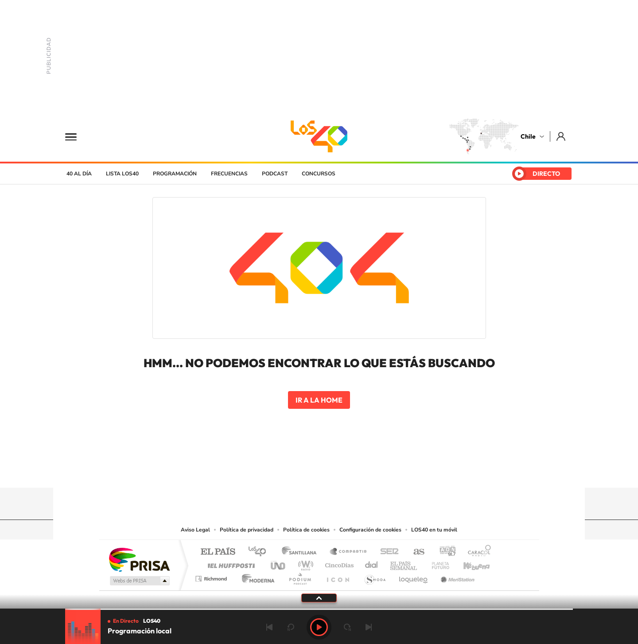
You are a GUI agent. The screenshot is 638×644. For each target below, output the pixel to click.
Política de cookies (306, 529)
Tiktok (266, 470)
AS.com (415, 552)
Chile (528, 136)
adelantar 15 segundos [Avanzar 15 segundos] (347, 627)
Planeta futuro (437, 563)
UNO (278, 563)
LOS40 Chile (319, 136)
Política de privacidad (246, 529)
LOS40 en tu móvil (434, 529)
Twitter (319, 470)
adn (444, 552)
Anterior (269, 627)
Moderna (256, 576)
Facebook (337, 470)
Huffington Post (230, 563)
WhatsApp (372, 470)
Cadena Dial (372, 563)
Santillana (302, 552)
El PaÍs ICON (337, 576)
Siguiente (368, 627)
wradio (304, 563)
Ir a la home (319, 400)
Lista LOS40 (122, 173)
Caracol (476, 552)
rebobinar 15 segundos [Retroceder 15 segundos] (290, 627)
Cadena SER (386, 552)
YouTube (301, 470)
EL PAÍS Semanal (404, 563)
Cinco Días (338, 563)
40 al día (79, 173)
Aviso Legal (195, 529)
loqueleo (414, 576)
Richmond (212, 576)
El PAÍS (218, 552)
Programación (175, 173)
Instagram (283, 470)
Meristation (456, 576)
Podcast (275, 173)
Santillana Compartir (349, 552)
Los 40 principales (260, 552)
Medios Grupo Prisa (139, 580)
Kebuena (469, 563)
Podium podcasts (299, 576)
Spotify (354, 470)
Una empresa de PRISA (139, 559)
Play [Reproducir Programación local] (319, 627)
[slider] (319, 609)
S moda (374, 576)
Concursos (318, 173)
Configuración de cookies (370, 529)
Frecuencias (229, 173)
